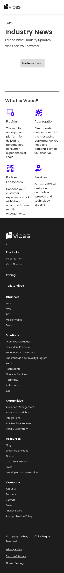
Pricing (11, 275)
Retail (9, 363)
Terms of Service (16, 556)
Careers (10, 499)
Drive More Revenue (18, 347)
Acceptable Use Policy (19, 516)
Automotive (13, 385)
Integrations (13, 418)
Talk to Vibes (15, 286)
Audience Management (20, 407)
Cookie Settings (15, 563)
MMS (8, 309)
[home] (22, 7)
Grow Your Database (18, 341)
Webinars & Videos (17, 450)
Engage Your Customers (20, 352)
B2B (8, 390)
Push (9, 325)
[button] (57, 7)
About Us (11, 489)
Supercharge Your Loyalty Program (26, 358)
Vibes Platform (14, 258)
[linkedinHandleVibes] (7, 244)
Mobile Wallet (14, 320)
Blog (8, 445)
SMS (8, 303)
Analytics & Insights (17, 412)
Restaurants (13, 369)
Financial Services (16, 374)
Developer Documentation (22, 472)
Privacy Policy (14, 510)
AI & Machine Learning (19, 423)
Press (9, 467)
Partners (11, 494)
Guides (10, 456)
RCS (8, 314)
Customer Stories (16, 461)
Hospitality (12, 379)
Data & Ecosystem (17, 429)
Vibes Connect (15, 264)
